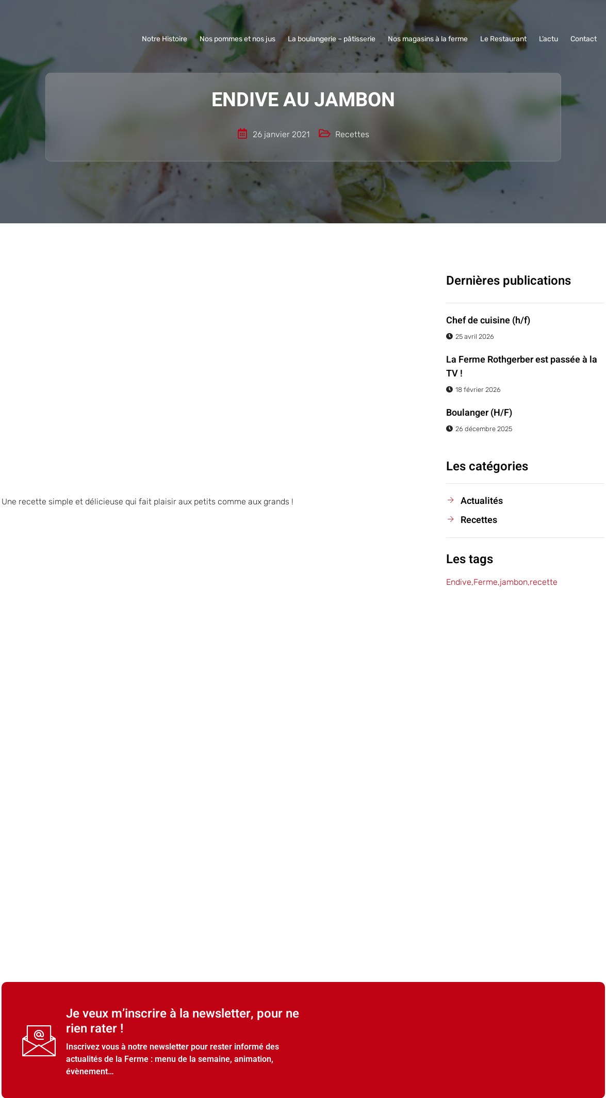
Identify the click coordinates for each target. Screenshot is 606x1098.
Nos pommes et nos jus (237, 39)
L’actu (548, 39)
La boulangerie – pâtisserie (331, 39)
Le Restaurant (503, 39)
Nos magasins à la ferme (428, 39)
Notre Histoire (164, 39)
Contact (583, 39)
